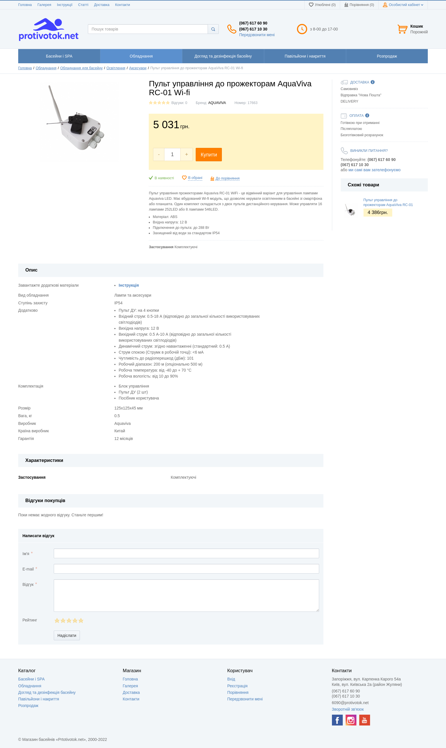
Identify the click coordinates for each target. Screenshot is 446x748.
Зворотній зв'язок (348, 709)
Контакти (122, 5)
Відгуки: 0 (179, 103)
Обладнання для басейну (81, 68)
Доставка (102, 5)
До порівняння (227, 178)
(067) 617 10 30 (253, 29)
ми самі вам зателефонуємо (374, 170)
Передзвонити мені (257, 34)
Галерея (44, 5)
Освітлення (115, 68)
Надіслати (66, 635)
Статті (83, 5)
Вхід (231, 679)
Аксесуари (137, 68)
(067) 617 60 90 (253, 23)
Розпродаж (28, 705)
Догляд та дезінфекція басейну (47, 692)
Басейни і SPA (31, 679)
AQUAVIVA (217, 103)
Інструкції (65, 5)
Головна (25, 5)
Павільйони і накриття (38, 699)
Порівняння (238, 692)
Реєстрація (237, 686)
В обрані (195, 178)
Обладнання (46, 68)
